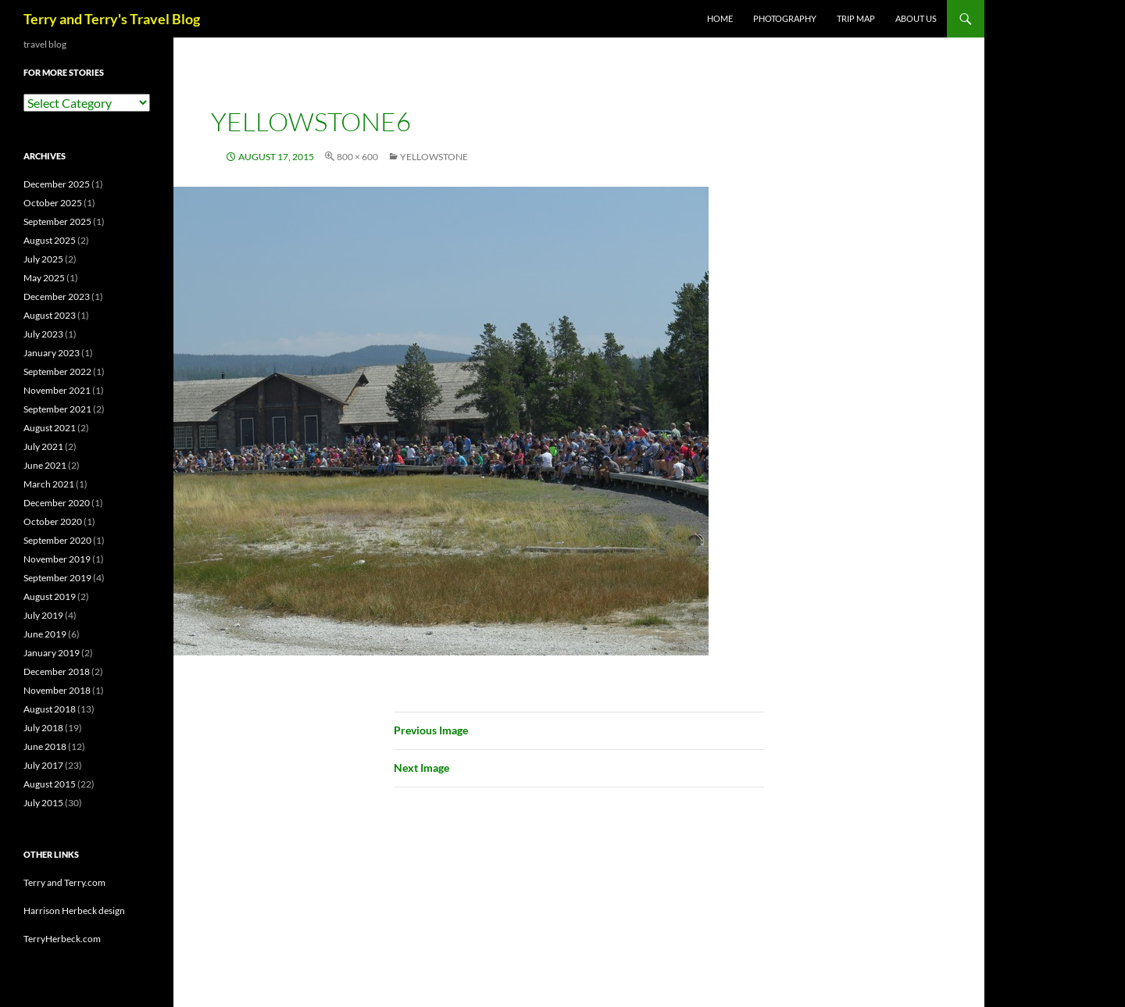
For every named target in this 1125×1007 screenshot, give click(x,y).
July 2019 (43, 615)
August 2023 (49, 315)
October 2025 (52, 203)
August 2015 (49, 784)
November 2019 (57, 559)
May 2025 (44, 278)
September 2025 (57, 221)
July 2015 (43, 803)
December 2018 (56, 671)
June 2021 (44, 465)
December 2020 (56, 503)
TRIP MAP (856, 18)
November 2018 (57, 690)
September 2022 (57, 371)
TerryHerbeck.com (62, 939)
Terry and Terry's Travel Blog (111, 18)
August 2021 (49, 428)
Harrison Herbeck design (74, 910)
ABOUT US (916, 18)
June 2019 (44, 634)
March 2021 (48, 484)
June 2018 (44, 746)
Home (720, 18)
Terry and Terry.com (64, 882)
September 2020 (57, 540)
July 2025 (43, 259)
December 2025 (56, 184)
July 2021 (43, 446)
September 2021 (57, 409)
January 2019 (51, 653)
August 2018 (49, 709)
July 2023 (43, 334)
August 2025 (49, 240)
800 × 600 (357, 156)
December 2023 (56, 296)
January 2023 (51, 353)
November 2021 (57, 390)
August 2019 (49, 596)
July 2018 (43, 728)
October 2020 (52, 521)
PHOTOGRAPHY (784, 18)
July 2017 (43, 765)
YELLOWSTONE (434, 156)
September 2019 (57, 578)
